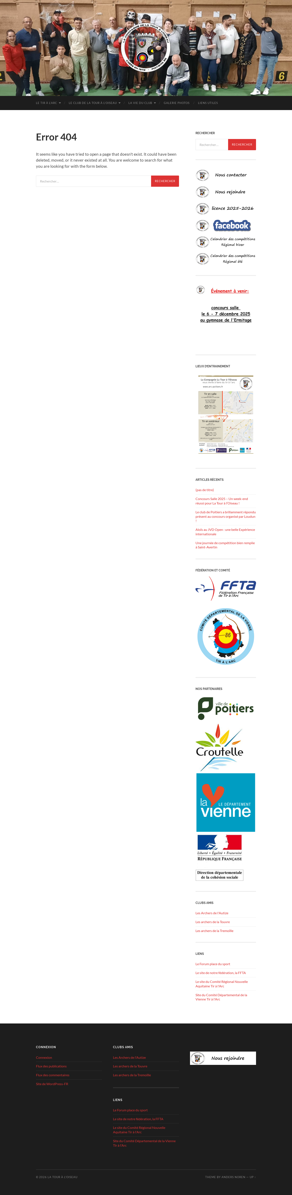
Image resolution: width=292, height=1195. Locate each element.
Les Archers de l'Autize (212, 913)
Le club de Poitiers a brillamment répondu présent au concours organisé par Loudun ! (226, 516)
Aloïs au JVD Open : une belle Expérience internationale (225, 531)
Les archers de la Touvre (213, 922)
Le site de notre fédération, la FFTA (221, 973)
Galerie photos (177, 103)
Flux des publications (51, 1066)
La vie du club (140, 103)
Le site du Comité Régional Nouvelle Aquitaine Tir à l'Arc (222, 984)
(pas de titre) (205, 490)
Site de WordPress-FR (52, 1084)
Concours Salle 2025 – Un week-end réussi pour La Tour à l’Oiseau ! (222, 501)
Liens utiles (208, 103)
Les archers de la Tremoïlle (214, 931)
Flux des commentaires (52, 1075)
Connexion (44, 1057)
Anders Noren (233, 1177)
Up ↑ (253, 1177)
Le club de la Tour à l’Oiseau (93, 103)
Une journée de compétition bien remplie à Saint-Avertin (225, 545)
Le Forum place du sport (213, 964)
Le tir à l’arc (46, 103)
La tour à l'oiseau (62, 1177)
